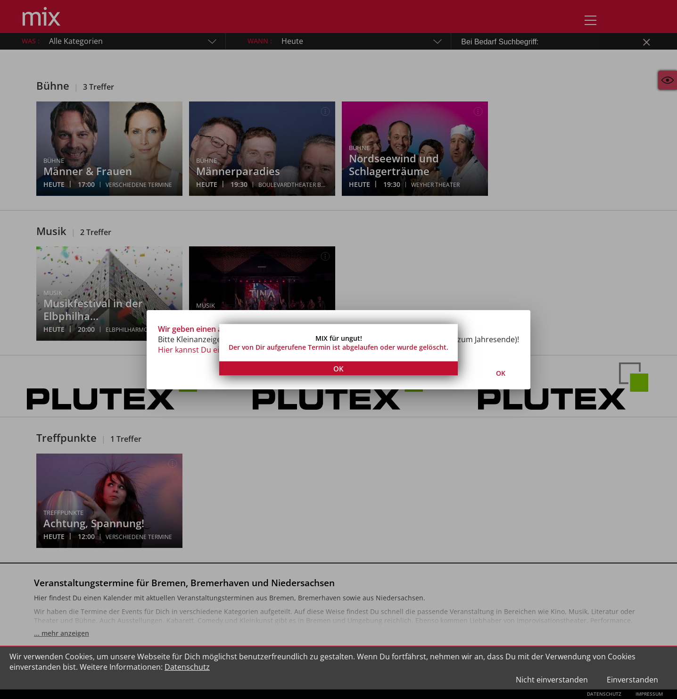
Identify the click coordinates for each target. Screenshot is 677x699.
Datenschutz (187, 667)
